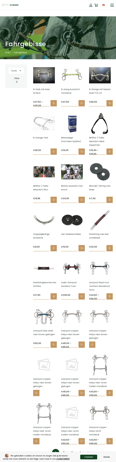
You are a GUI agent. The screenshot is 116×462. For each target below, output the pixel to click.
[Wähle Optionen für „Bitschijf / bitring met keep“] (109, 200)
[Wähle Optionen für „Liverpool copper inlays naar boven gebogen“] (82, 345)
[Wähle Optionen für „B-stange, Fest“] (54, 151)
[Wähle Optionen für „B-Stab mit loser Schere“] (54, 103)
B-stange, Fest (40, 137)
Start (8, 52)
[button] (112, 5)
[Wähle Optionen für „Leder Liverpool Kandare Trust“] (82, 296)
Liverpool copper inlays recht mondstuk (98, 431)
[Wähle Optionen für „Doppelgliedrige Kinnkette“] (54, 248)
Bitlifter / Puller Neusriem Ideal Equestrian (96, 141)
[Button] (91, 5)
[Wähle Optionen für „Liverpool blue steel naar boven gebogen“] (54, 345)
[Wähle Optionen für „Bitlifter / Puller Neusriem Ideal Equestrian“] (109, 151)
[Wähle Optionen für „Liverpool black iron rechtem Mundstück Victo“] (109, 296)
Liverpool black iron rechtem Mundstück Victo (99, 286)
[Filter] (16, 80)
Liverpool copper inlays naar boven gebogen (70, 334)
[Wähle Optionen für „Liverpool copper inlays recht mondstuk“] (109, 441)
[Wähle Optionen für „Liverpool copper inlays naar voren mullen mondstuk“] (109, 393)
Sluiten (106, 457)
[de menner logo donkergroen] (10, 5)
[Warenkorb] (96, 5)
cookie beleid (62, 458)
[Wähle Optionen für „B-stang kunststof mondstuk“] (82, 103)
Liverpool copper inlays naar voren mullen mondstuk (98, 383)
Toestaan (88, 457)
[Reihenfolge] (16, 71)
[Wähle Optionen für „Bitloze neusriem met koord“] (82, 200)
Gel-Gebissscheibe (71, 234)
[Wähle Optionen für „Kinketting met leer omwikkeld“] (109, 248)
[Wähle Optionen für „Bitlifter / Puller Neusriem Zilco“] (54, 200)
